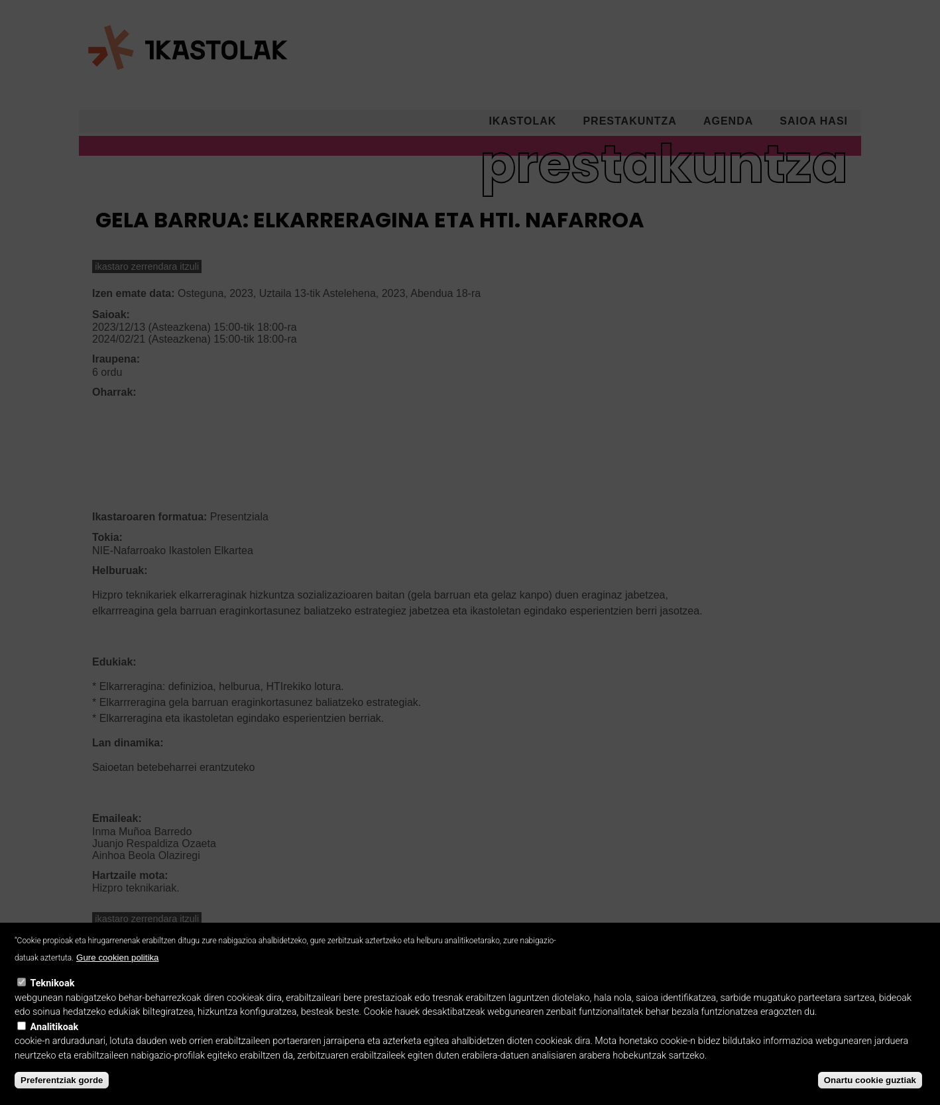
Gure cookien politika (117, 972)
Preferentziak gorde (62, 1094)
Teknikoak (52, 997)
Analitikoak (54, 1041)
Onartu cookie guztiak (870, 1094)
